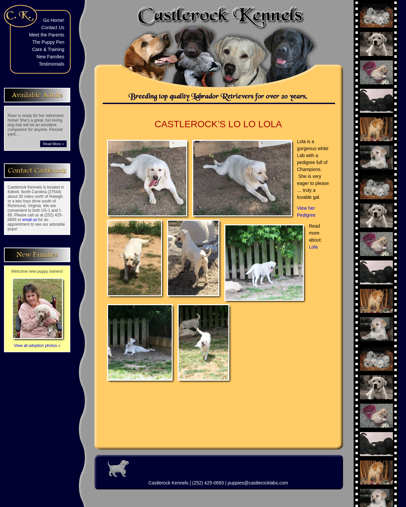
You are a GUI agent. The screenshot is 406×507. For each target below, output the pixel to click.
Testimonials (51, 64)
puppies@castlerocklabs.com (258, 482)
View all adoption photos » (37, 343)
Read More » (53, 144)
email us (29, 219)
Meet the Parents (46, 34)
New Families (50, 56)
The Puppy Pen (48, 42)
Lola (313, 247)
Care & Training (48, 49)
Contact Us (52, 27)
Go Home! (53, 20)
